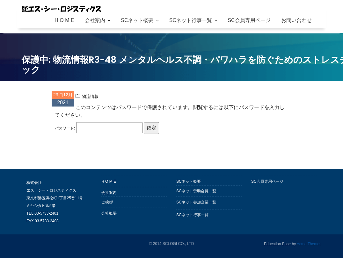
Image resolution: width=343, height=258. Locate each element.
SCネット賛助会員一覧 (196, 191)
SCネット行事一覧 (190, 20)
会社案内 (95, 20)
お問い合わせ (296, 20)
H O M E (64, 20)
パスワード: (98, 127)
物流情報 (90, 96)
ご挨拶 (107, 202)
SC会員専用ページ (249, 20)
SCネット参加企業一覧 (196, 202)
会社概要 (109, 213)
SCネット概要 (137, 20)
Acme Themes (309, 243)
